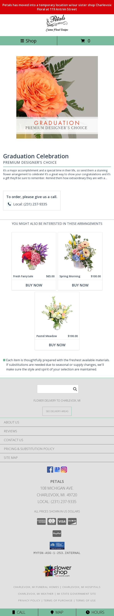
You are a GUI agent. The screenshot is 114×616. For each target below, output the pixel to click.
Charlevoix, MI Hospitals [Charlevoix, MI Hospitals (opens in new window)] (81, 587)
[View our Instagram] (64, 471)
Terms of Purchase (58, 600)
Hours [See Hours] (95, 612)
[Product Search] (57, 389)
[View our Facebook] (50, 471)
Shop (28, 40)
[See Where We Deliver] (57, 411)
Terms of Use (86, 600)
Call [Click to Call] (18, 612)
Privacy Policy (29, 600)
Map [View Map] (57, 612)
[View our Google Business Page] (57, 471)
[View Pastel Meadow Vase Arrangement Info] (57, 312)
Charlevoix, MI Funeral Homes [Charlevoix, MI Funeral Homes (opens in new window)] (36, 587)
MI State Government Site (76, 593)
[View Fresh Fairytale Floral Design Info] (34, 252)
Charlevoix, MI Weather (36, 593)
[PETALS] (57, 30)
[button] (57, 546)
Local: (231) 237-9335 (57, 501)
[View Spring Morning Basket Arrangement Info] (80, 252)
